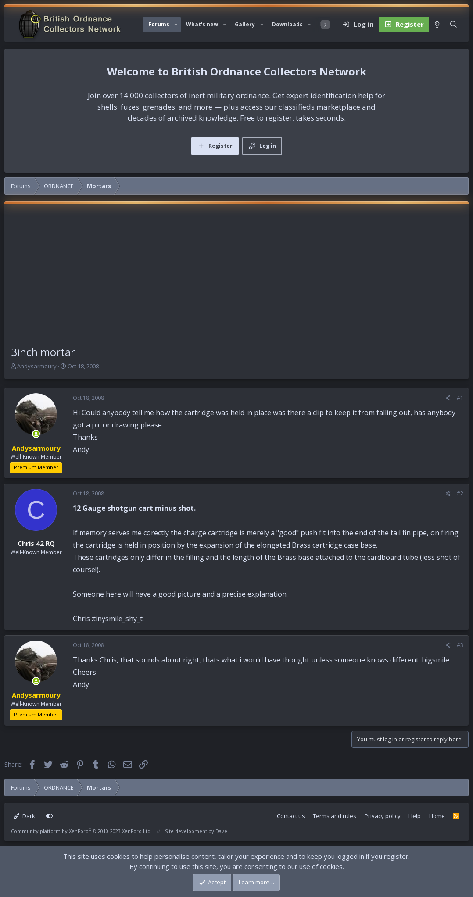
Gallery (245, 24)
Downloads (287, 24)
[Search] (453, 24)
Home (437, 816)
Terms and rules (334, 816)
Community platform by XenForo (81, 831)
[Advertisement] (236, 278)
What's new (202, 24)
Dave (221, 831)
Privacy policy (383, 816)
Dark (24, 816)
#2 (460, 493)
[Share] (448, 398)
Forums (158, 24)
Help (414, 816)
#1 (460, 398)
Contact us (291, 816)
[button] (176, 24)
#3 (460, 645)
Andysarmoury (37, 366)
